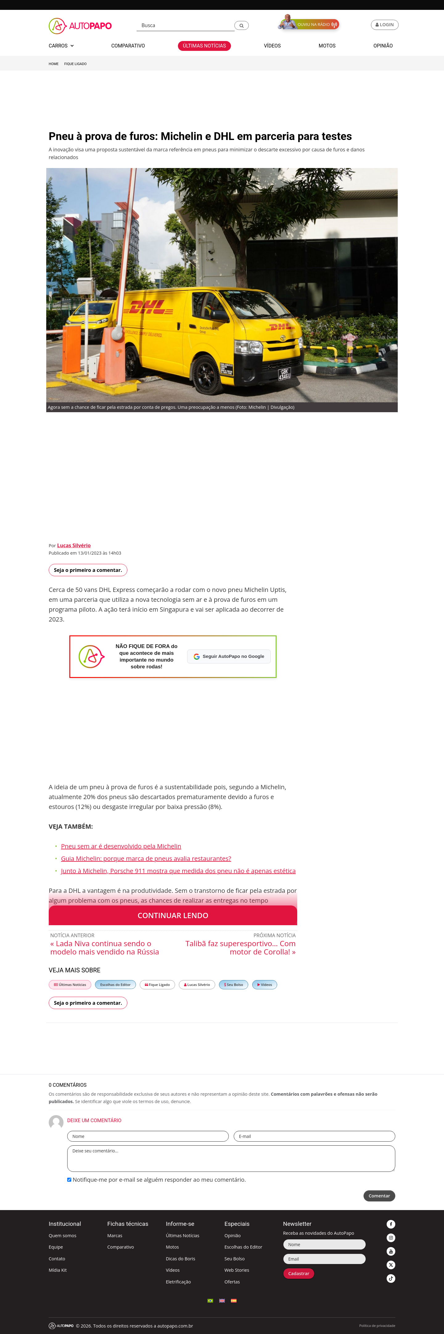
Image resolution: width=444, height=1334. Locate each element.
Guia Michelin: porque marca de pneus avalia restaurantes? (146, 858)
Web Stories (236, 1270)
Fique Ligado (75, 64)
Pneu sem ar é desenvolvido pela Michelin (121, 846)
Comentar (379, 1196)
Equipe (56, 1247)
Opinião (232, 1235)
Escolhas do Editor (115, 984)
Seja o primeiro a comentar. (88, 570)
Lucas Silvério (74, 545)
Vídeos (264, 984)
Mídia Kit (58, 1270)
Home (54, 64)
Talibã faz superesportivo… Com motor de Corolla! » (240, 947)
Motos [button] (327, 46)
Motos (172, 1247)
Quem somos (62, 1235)
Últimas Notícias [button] (204, 46)
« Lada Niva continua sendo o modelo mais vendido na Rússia (104, 947)
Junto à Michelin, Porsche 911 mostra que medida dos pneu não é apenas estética (178, 871)
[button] (241, 25)
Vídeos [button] (272, 46)
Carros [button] (61, 46)
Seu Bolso (233, 984)
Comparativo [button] (128, 46)
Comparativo (120, 1247)
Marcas (114, 1235)
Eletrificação (178, 1282)
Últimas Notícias (70, 984)
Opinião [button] (383, 46)
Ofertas (232, 1282)
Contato (57, 1259)
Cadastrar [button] (298, 1273)
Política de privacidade (377, 1325)
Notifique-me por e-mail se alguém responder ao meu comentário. (156, 1179)
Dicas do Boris (180, 1259)
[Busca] (186, 25)
